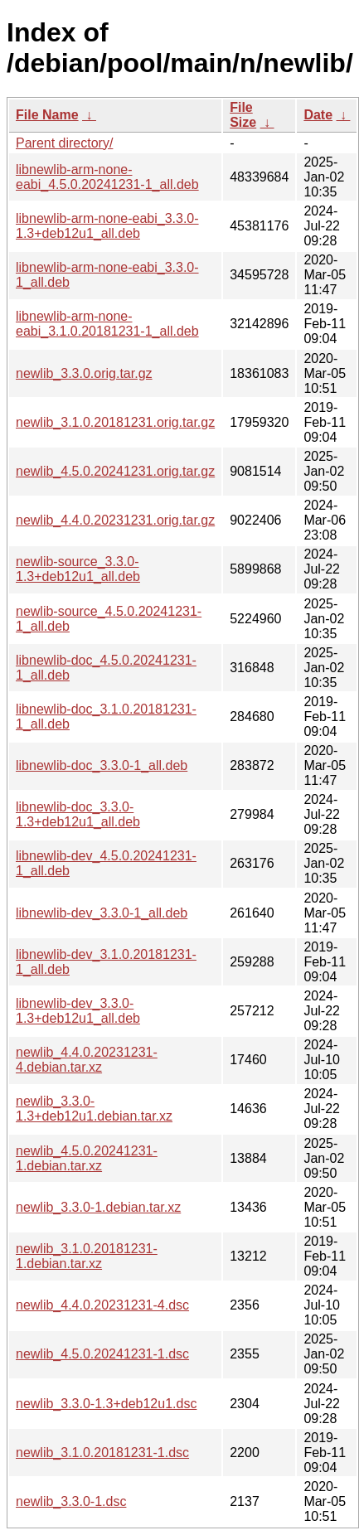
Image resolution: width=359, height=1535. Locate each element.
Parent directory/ (64, 143)
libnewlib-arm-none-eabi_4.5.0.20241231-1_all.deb (107, 176)
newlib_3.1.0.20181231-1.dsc (102, 1452)
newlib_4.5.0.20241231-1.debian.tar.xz (87, 1158)
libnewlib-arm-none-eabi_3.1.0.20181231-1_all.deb (107, 323)
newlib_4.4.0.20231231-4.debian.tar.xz (87, 1059)
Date (317, 115)
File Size (243, 114)
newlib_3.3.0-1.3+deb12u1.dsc (106, 1404)
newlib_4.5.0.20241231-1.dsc (102, 1354)
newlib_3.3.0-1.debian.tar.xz (98, 1207)
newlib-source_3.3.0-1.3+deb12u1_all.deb (78, 568)
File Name (47, 115)
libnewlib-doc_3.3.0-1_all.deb (101, 765)
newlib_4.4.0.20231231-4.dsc (102, 1305)
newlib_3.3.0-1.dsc (71, 1501)
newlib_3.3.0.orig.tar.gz (84, 373)
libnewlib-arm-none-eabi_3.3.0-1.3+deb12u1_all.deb (107, 225)
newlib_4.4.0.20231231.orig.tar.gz (115, 520)
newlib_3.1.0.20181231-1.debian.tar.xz (87, 1256)
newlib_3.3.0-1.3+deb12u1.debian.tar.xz (94, 1108)
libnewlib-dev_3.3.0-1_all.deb (101, 913)
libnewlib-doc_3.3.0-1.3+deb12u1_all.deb (78, 814)
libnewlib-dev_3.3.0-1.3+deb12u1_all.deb (78, 1010)
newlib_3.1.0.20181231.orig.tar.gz (115, 422)
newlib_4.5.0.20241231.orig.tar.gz (115, 471)
